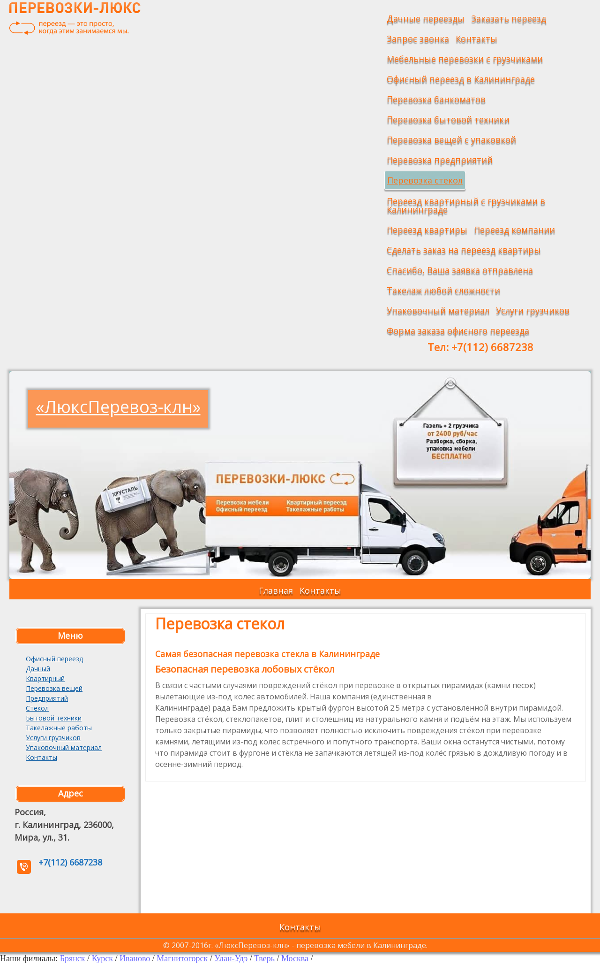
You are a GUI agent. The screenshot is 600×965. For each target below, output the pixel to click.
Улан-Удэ (231, 958)
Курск (102, 958)
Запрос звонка (418, 38)
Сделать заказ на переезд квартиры (464, 249)
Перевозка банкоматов (436, 99)
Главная (276, 590)
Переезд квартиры (427, 229)
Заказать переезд (508, 18)
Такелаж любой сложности (443, 290)
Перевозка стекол (425, 180)
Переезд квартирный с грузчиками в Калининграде (466, 205)
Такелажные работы (59, 727)
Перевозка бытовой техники (448, 119)
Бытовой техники (54, 717)
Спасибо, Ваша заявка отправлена (460, 270)
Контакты (476, 38)
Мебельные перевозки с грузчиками (465, 58)
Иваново (135, 958)
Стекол (37, 708)
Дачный (38, 668)
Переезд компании (514, 229)
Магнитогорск (182, 958)
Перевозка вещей (54, 688)
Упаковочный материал (438, 310)
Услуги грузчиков (533, 310)
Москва (294, 958)
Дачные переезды (426, 18)
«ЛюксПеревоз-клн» (118, 406)
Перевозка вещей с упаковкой (451, 139)
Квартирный (45, 678)
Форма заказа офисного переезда (458, 330)
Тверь (264, 958)
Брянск (72, 958)
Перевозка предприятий (440, 159)
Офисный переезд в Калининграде (461, 78)
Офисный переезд (54, 658)
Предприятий (47, 698)
